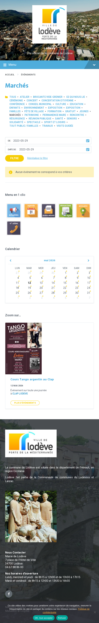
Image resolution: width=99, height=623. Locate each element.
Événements (28, 74)
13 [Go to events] (41, 282)
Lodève (49, 48)
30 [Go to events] (53, 272)
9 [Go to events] (77, 277)
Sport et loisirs (54, 122)
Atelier (24, 97)
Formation (54, 111)
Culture (60, 104)
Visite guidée (65, 125)
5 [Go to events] (30, 277)
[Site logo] (49, 42)
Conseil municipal (40, 104)
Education (76, 104)
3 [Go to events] (89, 272)
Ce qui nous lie (75, 97)
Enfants (14, 107)
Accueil (10, 74)
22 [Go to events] (64, 287)
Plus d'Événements (25, 403)
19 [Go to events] (29, 287)
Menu (49, 65)
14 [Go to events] (53, 282)
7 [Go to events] (54, 277)
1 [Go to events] (65, 272)
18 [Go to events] (17, 287)
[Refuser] (94, 612)
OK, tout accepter (44, 618)
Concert (32, 100)
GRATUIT (70, 111)
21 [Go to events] (53, 287)
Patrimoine (32, 115)
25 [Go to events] (17, 292)
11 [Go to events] (17, 282)
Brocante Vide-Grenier (47, 97)
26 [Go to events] (29, 292)
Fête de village (34, 111)
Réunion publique (40, 118)
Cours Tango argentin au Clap (32, 379)
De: (9, 141)
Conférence (17, 104)
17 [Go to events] (88, 282)
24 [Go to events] (88, 287)
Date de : (12, 149)
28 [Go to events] (29, 272)
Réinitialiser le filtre (37, 158)
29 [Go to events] (41, 272)
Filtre (14, 158)
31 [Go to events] (88, 292)
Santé (59, 118)
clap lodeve (20, 393)
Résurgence (17, 118)
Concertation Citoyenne (57, 100)
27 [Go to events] (17, 272)
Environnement (34, 107)
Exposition (55, 107)
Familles (15, 111)
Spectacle (33, 122)
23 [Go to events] (76, 287)
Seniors (72, 118)
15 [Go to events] (64, 282)
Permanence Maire (54, 115)
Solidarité (16, 122)
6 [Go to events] (42, 277)
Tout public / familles (23, 125)
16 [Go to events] (76, 282)
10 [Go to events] (88, 277)
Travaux (47, 125)
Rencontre (77, 115)
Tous (12, 97)
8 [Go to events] (65, 277)
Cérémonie (16, 100)
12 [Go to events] (29, 282)
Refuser (62, 618)
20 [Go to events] (41, 287)
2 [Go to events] (77, 272)
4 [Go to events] (18, 277)
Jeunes (84, 111)
